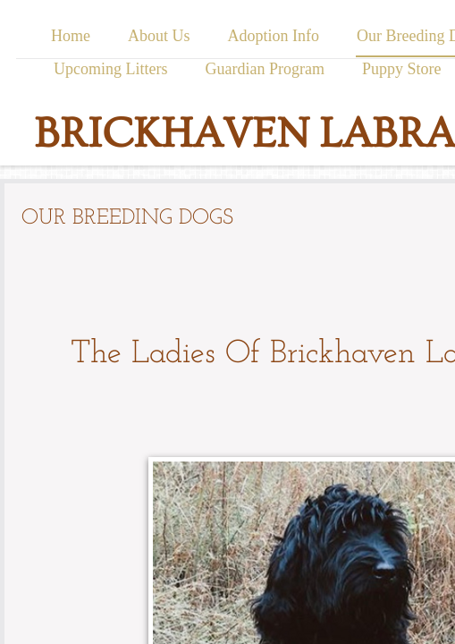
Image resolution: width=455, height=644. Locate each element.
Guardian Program (265, 69)
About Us (159, 36)
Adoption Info (273, 36)
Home (70, 36)
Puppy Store (402, 69)
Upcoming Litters (110, 69)
